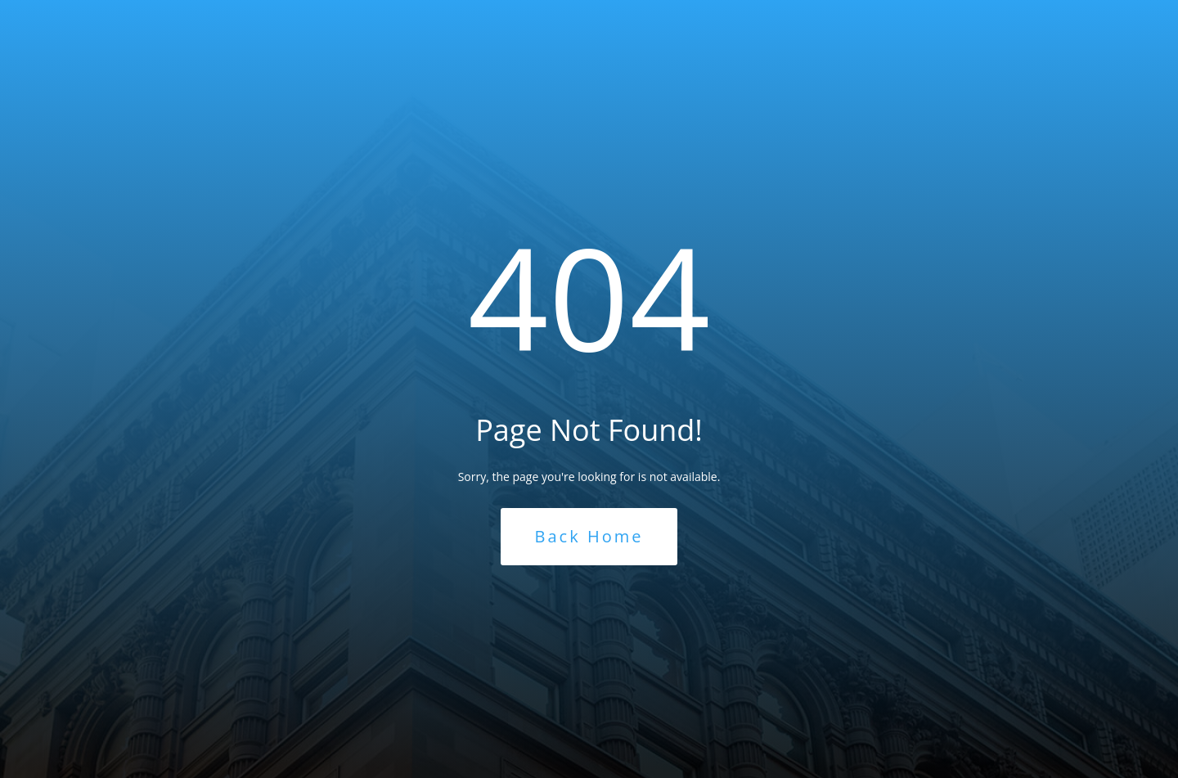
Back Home (589, 536)
